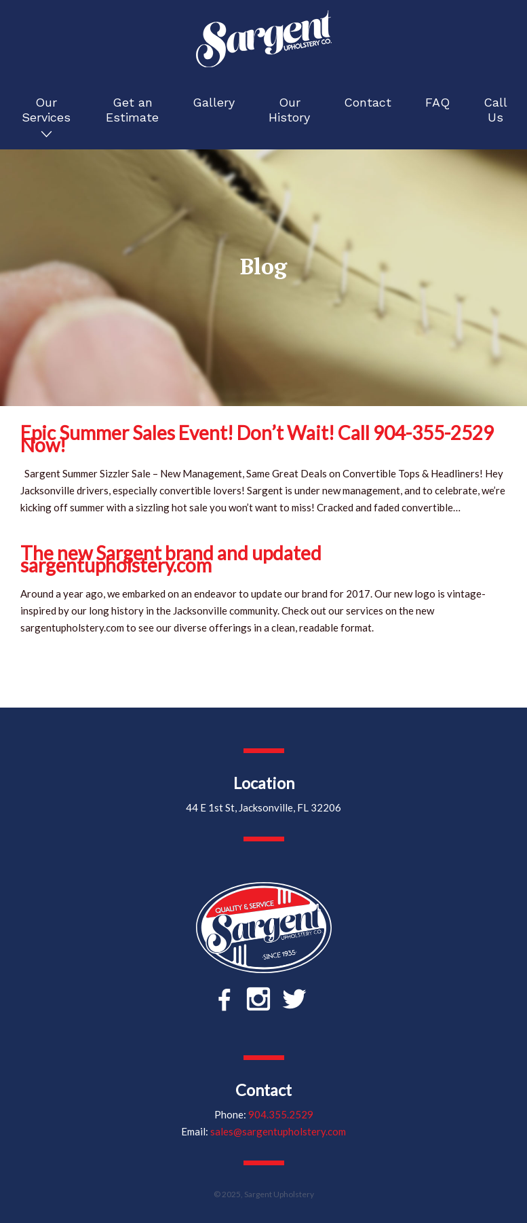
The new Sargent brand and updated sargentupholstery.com (170, 559)
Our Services (46, 109)
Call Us (495, 109)
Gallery (214, 102)
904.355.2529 (280, 1114)
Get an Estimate (132, 109)
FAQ (437, 102)
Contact (367, 102)
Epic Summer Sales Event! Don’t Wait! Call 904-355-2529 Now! (257, 438)
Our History (289, 109)
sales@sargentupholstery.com (278, 1131)
